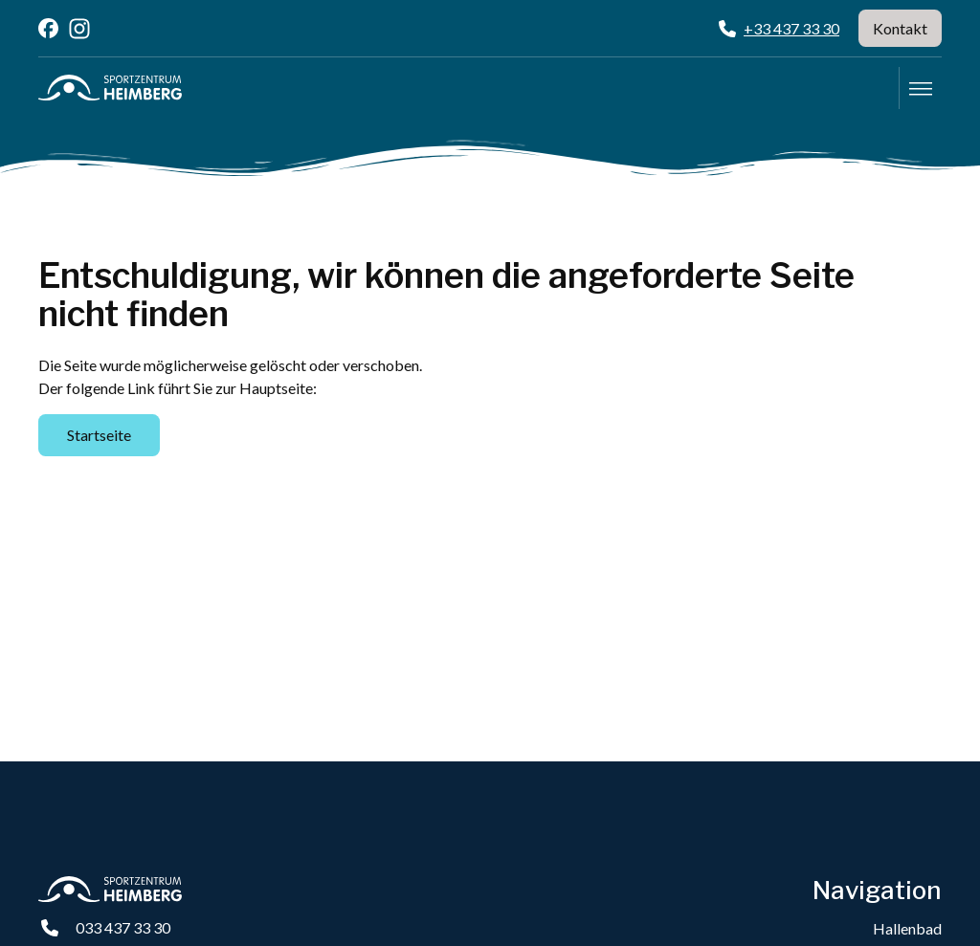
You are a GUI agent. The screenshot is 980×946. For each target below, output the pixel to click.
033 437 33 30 (123, 927)
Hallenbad (907, 928)
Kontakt (900, 28)
